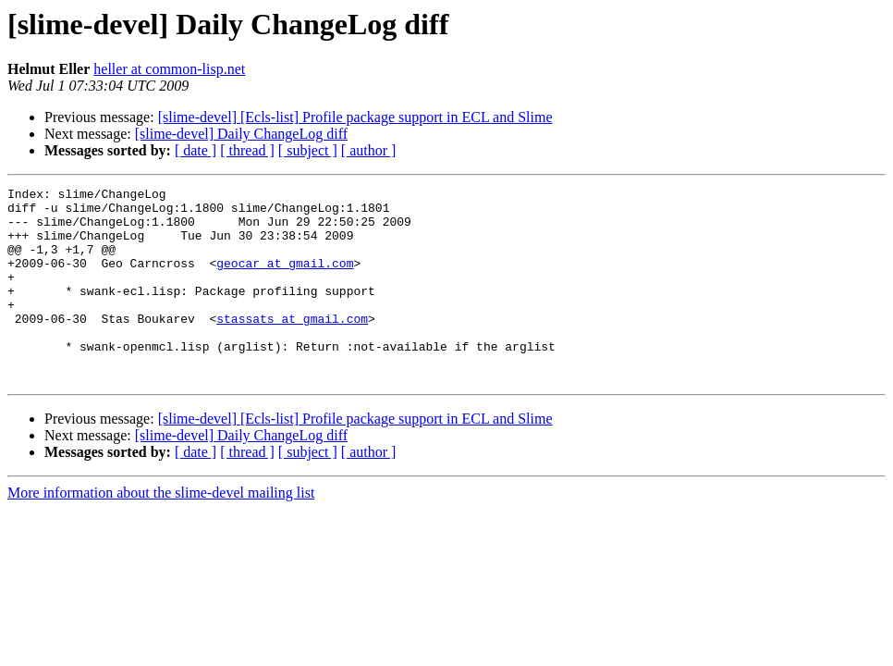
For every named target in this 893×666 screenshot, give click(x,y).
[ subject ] (307, 150)
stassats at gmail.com (292, 346)
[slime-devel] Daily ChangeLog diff (241, 134)
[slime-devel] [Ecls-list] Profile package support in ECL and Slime (355, 117)
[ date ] (195, 150)
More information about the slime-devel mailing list (160, 531)
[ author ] (369, 150)
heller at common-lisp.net (169, 69)
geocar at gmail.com (284, 279)
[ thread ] (247, 150)
